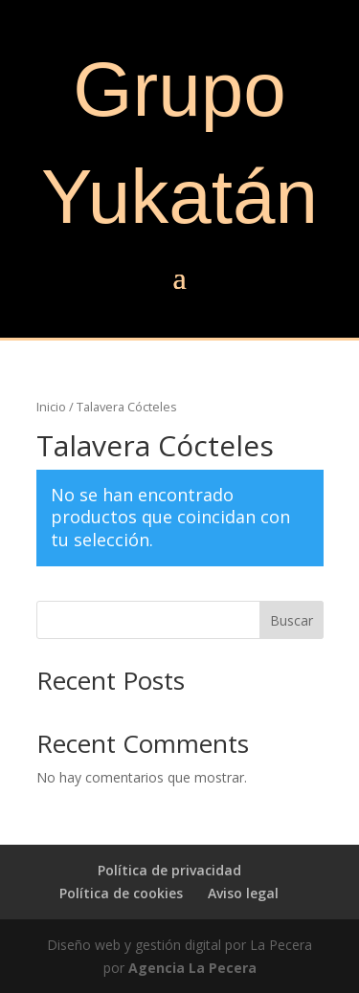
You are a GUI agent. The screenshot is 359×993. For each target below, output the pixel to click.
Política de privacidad (169, 870)
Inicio (51, 406)
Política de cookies (121, 893)
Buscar (291, 620)
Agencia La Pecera (192, 968)
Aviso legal (243, 893)
